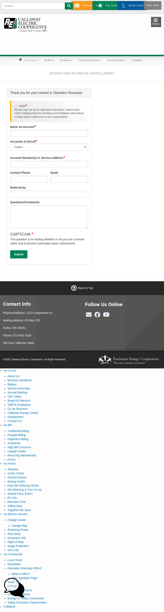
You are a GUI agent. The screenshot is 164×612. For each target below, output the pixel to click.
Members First (17, 501)
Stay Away (14, 533)
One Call (13, 550)
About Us (13, 376)
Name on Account (22, 127)
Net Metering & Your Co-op (24, 489)
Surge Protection (18, 546)
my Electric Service (90, 60)
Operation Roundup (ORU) (24, 568)
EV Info (12, 497)
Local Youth (15, 560)
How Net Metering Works (23, 485)
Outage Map (19, 525)
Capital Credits (17, 451)
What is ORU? (21, 574)
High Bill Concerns (19, 447)
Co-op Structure (18, 408)
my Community (117, 60)
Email (54, 172)
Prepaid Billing (17, 435)
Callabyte (137, 60)
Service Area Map (19, 388)
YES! (20, 106)
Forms (12, 459)
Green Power (16, 473)
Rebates (13, 469)
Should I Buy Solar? (20, 493)
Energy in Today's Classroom (26, 598)
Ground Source (17, 477)
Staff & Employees (19, 404)
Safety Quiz (15, 506)
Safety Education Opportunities (27, 602)
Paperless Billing (18, 439)
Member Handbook (20, 380)
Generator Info (17, 537)
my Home (66, 60)
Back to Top (85, 287)
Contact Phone (20, 172)
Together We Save (19, 510)
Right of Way (16, 542)
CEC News (14, 396)
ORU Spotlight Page (24, 578)
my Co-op (31, 60)
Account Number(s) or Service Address (36, 157)
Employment (15, 417)
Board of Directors (19, 400)
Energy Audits (16, 481)
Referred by (18, 187)
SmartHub (14, 443)
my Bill (49, 60)
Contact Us (15, 421)
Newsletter (14, 564)
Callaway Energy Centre (23, 412)
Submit (18, 254)
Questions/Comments (25, 202)
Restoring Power (18, 529)
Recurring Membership (22, 455)
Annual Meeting (17, 392)
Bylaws (12, 384)
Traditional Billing (18, 431)
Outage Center (17, 520)
